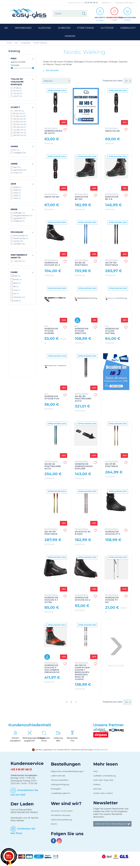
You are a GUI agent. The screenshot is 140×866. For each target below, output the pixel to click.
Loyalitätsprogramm (60, 793)
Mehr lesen (105, 764)
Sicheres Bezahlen (59, 780)
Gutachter (19, 218)
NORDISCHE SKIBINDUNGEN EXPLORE (84, 465)
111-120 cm (19, 121)
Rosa (16, 290)
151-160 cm (19, 132)
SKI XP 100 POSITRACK (112, 262)
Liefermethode (58, 776)
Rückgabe (56, 789)
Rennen (18, 241)
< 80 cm (18, 111)
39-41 (17, 91)
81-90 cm (19, 113)
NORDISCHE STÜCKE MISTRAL (112, 330)
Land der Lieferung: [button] (124, 3)
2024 (17, 193)
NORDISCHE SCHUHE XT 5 (112, 531)
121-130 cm (19, 124)
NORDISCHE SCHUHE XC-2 (82, 597)
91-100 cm (19, 116)
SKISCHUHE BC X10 (81, 197)
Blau (16, 276)
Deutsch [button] (106, 3)
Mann (17, 173)
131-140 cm (19, 127)
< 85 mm (19, 261)
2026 (17, 187)
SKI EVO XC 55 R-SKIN (82, 531)
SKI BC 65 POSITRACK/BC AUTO (52, 465)
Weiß (17, 301)
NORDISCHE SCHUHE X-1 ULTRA (51, 599)
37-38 (17, 88)
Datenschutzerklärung (61, 820)
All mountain (20, 235)
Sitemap (97, 789)
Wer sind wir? (66, 803)
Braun (17, 279)
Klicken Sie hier (101, 750)
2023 (17, 195)
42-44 (17, 93)
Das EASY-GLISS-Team (62, 811)
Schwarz (19, 297)
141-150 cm (19, 130)
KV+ (16, 150)
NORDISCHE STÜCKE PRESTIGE (81, 330)
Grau (16, 283)
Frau (17, 167)
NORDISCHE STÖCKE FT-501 (112, 599)
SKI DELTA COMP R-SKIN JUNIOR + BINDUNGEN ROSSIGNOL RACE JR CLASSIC (82, 671)
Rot (16, 293)
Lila (15, 286)
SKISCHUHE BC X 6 (112, 197)
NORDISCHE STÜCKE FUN (51, 396)
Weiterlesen (52, 71)
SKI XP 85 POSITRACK (112, 464)
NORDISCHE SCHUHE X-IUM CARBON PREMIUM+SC (52, 668)
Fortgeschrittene (22, 215)
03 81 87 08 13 (90, 3)
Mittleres (18, 221)
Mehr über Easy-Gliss (103, 780)
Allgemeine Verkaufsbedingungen (67, 771)
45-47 (17, 96)
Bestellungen (66, 764)
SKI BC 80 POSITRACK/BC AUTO (83, 397)
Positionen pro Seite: (113, 81)
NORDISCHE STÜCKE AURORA (51, 330)
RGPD (54, 824)
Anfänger (19, 213)
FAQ (95, 771)
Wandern (19, 244)
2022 (17, 198)
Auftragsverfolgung (60, 784)
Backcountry (20, 238)
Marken (96, 784)
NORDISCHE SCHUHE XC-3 (52, 262)
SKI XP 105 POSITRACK (51, 531)
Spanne (14, 62)
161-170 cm (19, 135)
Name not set (112, 130)
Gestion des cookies (103, 793)
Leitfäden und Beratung (104, 776)
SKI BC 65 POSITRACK (81, 262)
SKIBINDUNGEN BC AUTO (53, 131)
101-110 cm (19, 119)
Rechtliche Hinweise (60, 815)
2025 (17, 190)
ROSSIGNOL (19, 152)
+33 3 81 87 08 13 (21, 769)
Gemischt (19, 170)
